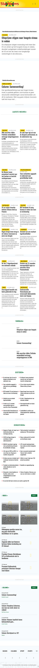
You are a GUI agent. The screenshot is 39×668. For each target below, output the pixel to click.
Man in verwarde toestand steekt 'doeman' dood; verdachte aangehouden (27, 453)
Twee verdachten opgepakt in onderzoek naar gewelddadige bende (9, 386)
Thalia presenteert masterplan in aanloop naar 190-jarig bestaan (27, 431)
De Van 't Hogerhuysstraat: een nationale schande (27, 399)
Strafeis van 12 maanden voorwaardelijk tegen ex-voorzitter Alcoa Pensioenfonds (10, 405)
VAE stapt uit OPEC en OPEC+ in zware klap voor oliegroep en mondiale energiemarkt (10, 453)
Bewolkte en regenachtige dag (27, 465)
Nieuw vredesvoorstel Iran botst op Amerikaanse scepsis (27, 438)
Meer (34, 495)
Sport (22, 651)
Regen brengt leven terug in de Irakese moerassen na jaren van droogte (27, 393)
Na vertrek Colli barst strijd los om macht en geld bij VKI (16, 481)
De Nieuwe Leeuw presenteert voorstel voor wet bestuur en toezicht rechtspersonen (27, 379)
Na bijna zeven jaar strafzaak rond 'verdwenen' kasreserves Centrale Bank (11, 459)
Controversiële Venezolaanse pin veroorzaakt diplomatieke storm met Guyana (10, 412)
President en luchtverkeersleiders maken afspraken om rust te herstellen (10, 466)
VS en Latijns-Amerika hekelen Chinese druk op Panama (27, 385)
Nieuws (4, 651)
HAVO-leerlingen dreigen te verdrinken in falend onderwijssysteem (9, 439)
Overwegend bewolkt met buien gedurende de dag (27, 404)
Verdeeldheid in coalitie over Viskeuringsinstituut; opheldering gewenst (27, 412)
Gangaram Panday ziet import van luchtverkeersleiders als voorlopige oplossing (11, 432)
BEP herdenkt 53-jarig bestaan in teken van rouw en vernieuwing (10, 392)
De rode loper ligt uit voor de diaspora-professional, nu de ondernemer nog (9, 379)
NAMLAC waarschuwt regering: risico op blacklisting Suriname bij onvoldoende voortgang (10, 446)
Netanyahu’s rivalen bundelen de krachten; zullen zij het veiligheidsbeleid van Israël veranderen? (10, 474)
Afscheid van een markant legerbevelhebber (9, 399)
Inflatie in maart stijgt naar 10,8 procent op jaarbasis (27, 459)
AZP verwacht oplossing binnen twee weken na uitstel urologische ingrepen (28, 446)
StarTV (30, 651)
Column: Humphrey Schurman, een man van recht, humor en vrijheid (28, 473)
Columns (14, 651)
